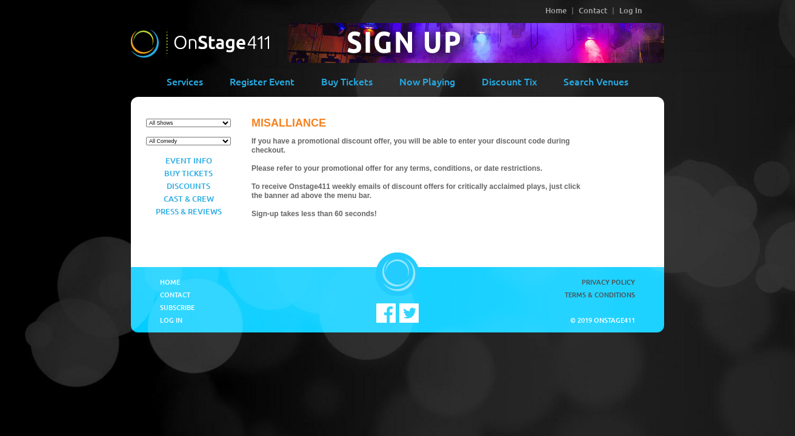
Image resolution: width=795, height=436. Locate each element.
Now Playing (427, 81)
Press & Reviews (189, 211)
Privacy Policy (608, 282)
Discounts (188, 185)
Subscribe (177, 307)
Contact (593, 10)
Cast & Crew (189, 198)
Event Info (188, 160)
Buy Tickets (347, 81)
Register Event (262, 81)
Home (556, 10)
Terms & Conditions (600, 294)
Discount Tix (509, 81)
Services (185, 81)
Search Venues (596, 81)
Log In (630, 10)
